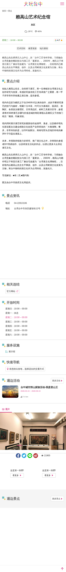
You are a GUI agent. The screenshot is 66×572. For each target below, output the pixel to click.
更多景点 (57, 498)
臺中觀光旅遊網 (33, 3)
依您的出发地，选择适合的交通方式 (25, 369)
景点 (10, 11)
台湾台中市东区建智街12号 (29, 208)
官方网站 (12, 291)
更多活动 (57, 380)
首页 (4, 11)
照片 (6, 409)
